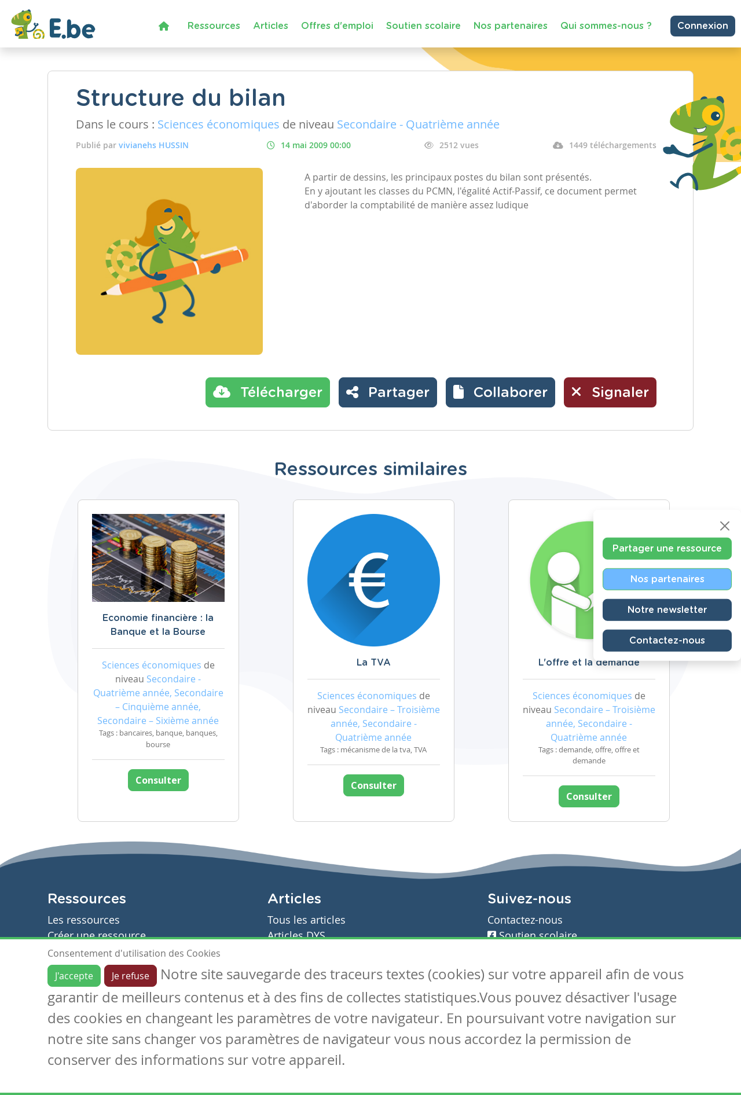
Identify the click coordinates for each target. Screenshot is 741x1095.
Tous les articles (306, 920)
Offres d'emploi (337, 26)
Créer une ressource (96, 935)
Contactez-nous (667, 640)
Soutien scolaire (423, 26)
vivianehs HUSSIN (154, 144)
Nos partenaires (511, 26)
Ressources (214, 26)
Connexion (702, 26)
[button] (500, 392)
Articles (270, 26)
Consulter (158, 780)
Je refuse (130, 975)
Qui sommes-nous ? (606, 26)
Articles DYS (296, 935)
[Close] (725, 526)
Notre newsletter (667, 610)
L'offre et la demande (589, 662)
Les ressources (83, 920)
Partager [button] (388, 391)
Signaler (610, 391)
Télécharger (267, 391)
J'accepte (74, 975)
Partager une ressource (667, 548)
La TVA (374, 662)
